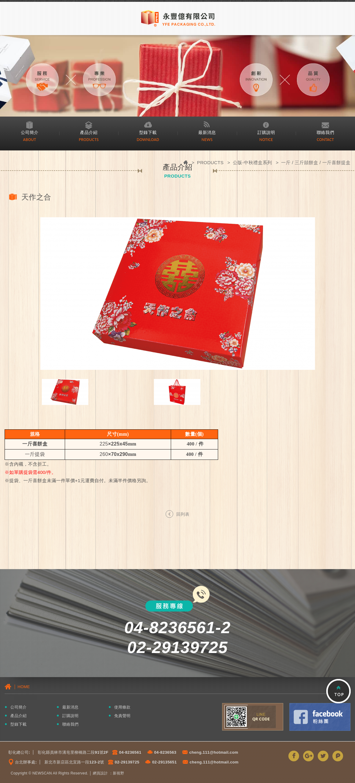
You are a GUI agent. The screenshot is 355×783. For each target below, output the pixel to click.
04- (122, 752)
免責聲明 (122, 715)
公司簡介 (30, 132)
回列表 (177, 513)
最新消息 (207, 132)
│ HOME (17, 687)
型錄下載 (148, 132)
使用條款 (122, 707)
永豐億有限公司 (177, 18)
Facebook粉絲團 (319, 717)
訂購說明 (266, 132)
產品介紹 (89, 132)
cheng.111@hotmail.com (213, 752)
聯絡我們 (325, 132)
